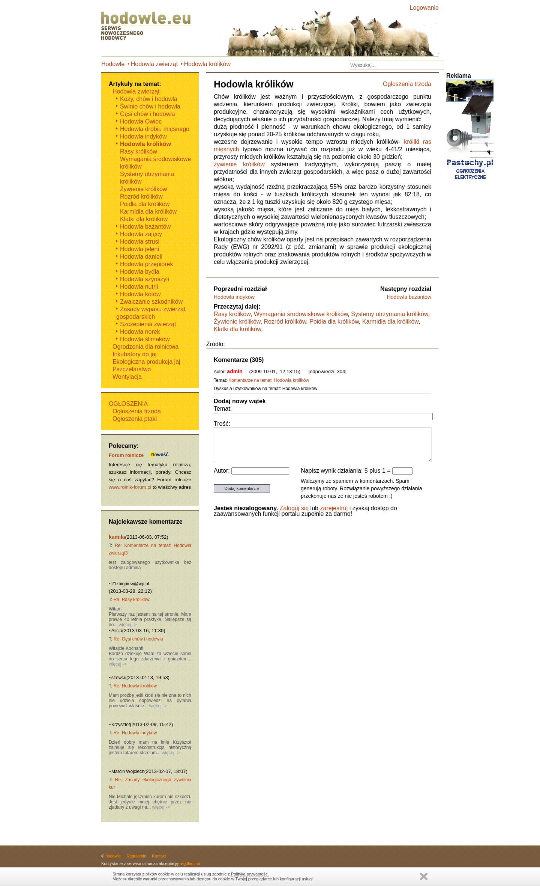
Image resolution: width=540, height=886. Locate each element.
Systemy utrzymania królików (389, 314)
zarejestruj (334, 508)
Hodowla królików (207, 64)
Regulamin (136, 856)
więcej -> (126, 624)
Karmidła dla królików (390, 321)
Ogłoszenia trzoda (407, 84)
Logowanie (424, 8)
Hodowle (112, 64)
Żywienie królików (237, 321)
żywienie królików (239, 164)
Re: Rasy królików (132, 599)
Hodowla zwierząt (154, 64)
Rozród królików (285, 321)
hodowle (113, 856)
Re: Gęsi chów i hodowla (138, 639)
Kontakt (159, 856)
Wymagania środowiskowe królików (301, 314)
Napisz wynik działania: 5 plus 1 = (346, 470)
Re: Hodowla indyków (135, 732)
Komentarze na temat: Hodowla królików (268, 380)
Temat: (223, 408)
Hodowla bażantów (409, 297)
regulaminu (190, 863)
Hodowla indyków (234, 297)
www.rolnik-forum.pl (130, 487)
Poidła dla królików (334, 321)
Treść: (222, 423)
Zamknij (424, 876)
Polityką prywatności (249, 874)
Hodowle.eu (148, 26)
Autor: (222, 470)
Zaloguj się (294, 508)
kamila (117, 537)
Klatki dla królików (237, 329)
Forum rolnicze (126, 455)
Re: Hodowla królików (135, 686)
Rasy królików (232, 314)
